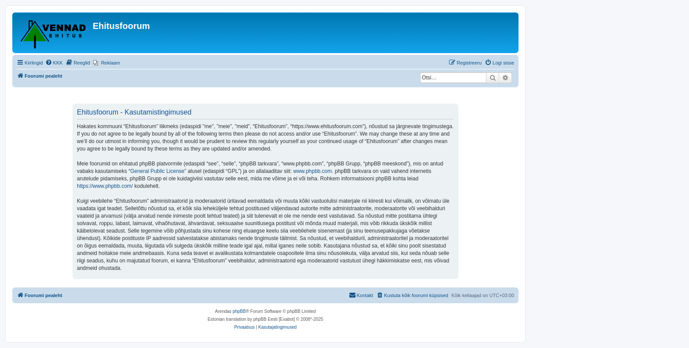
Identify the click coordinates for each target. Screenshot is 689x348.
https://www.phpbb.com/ (105, 186)
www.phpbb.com (312, 171)
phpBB (239, 311)
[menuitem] (54, 62)
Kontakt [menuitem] (361, 295)
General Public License (157, 171)
